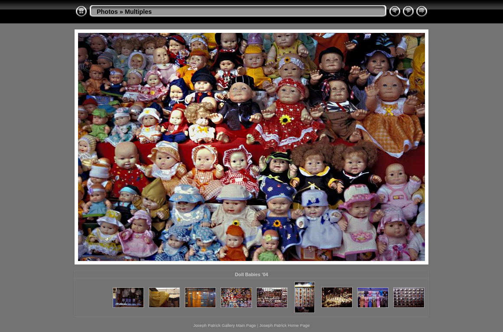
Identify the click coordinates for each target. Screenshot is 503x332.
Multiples (138, 11)
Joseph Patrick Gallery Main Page (224, 325)
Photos (107, 11)
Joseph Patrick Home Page (284, 325)
